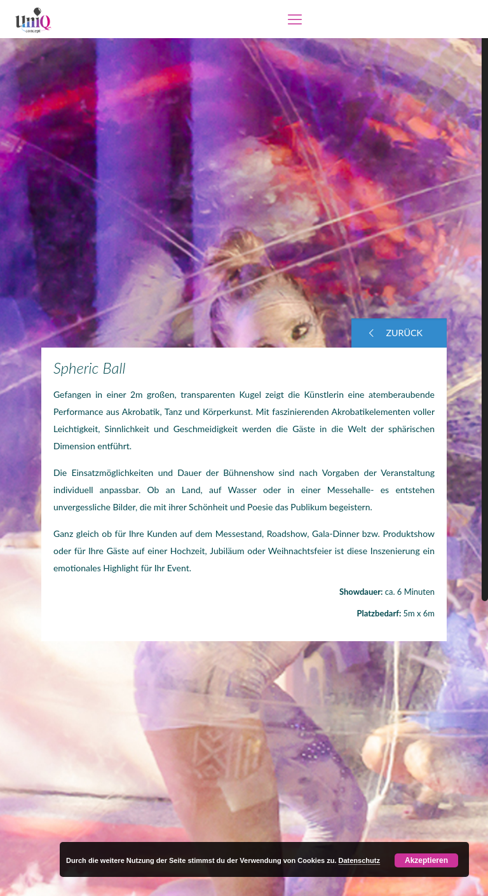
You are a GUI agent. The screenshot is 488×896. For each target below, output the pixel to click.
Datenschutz (359, 860)
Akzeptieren (426, 860)
